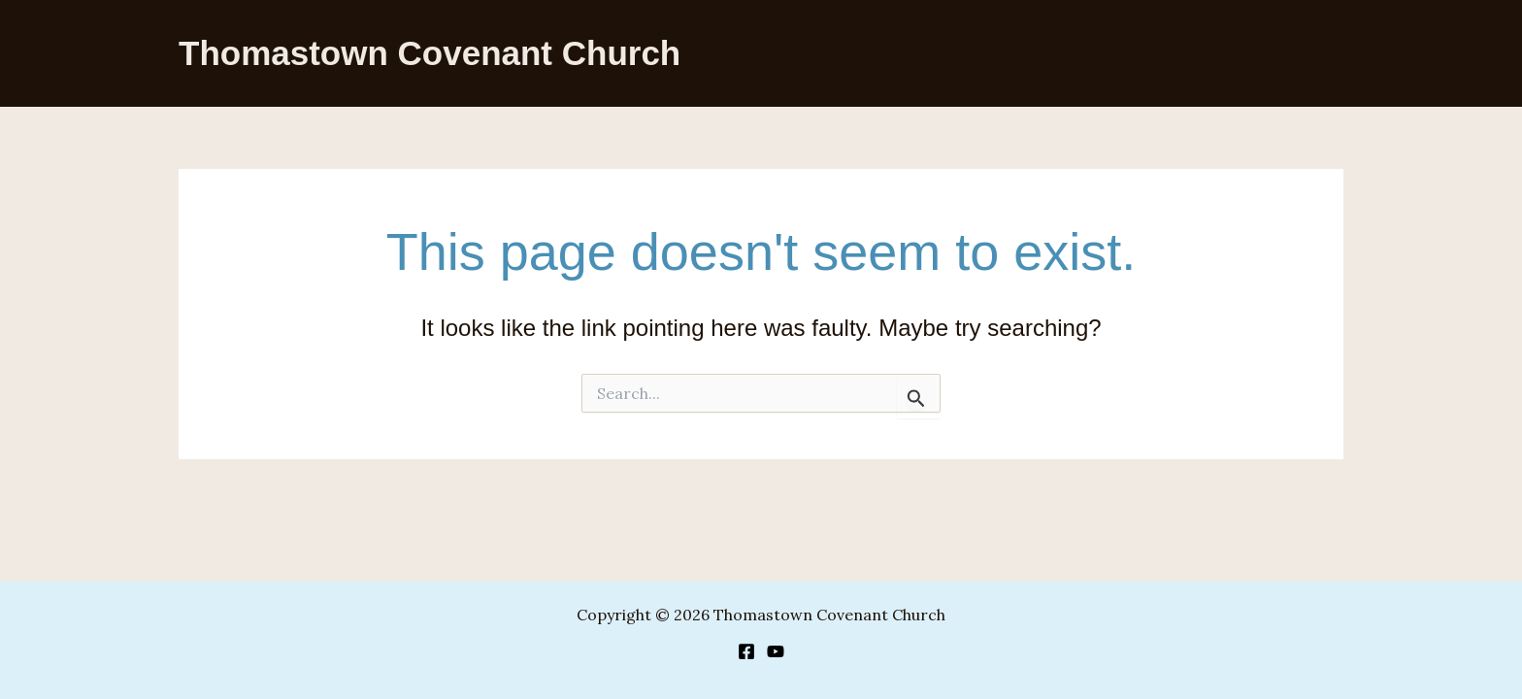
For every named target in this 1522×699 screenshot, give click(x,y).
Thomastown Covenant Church (429, 53)
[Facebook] (746, 651)
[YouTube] (775, 651)
